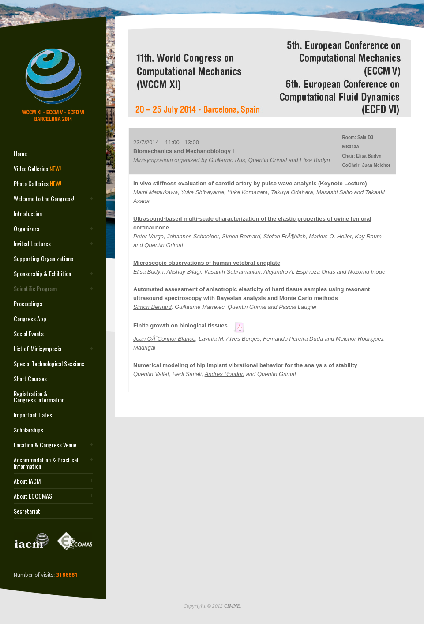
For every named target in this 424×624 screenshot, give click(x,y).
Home (20, 153)
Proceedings (28, 304)
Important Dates (33, 415)
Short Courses (30, 379)
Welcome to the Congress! (44, 198)
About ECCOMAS (33, 496)
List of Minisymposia (37, 349)
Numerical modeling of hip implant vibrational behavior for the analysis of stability (245, 365)
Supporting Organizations (43, 259)
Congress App (30, 319)
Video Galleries (37, 168)
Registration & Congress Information (39, 397)
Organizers (26, 229)
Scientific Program (35, 289)
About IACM (27, 481)
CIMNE (232, 606)
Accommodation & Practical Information (46, 463)
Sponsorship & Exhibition (42, 274)
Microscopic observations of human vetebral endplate (206, 262)
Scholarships (28, 430)
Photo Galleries (37, 183)
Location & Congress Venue (45, 445)
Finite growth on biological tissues (180, 325)
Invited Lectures (32, 244)
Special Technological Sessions (49, 364)
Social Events (29, 334)
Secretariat (27, 511)
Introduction (28, 214)
